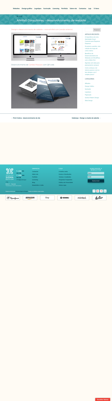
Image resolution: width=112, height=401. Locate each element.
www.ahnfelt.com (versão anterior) (58, 29)
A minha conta (63, 171)
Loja (89, 8)
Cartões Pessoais (35, 65)
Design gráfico (27, 8)
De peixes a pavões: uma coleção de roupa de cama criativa (92, 48)
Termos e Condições (65, 177)
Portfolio (64, 8)
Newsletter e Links (38, 185)
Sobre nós (73, 8)
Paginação (88, 95)
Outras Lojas (62, 185)
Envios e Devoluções (65, 174)
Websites (16, 8)
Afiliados (87, 83)
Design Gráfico (89, 86)
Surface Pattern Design (92, 97)
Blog (33, 182)
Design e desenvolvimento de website (27, 29)
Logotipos (37, 8)
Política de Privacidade (66, 182)
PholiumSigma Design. (21, 191)
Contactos (82, 8)
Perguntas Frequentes (65, 179)
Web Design (89, 100)
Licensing (56, 8)
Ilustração (47, 8)
